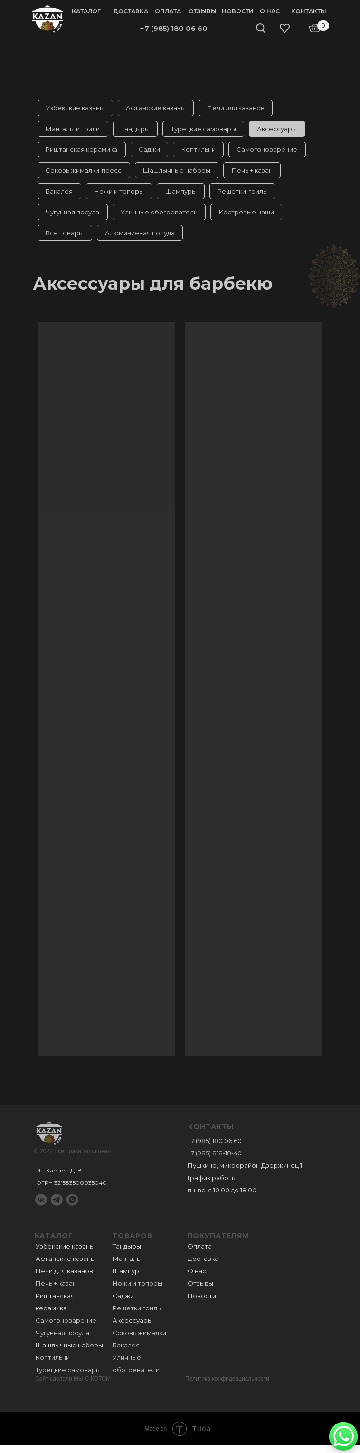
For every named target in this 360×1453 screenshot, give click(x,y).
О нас (270, 11)
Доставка (130, 11)
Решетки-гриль (247, 196)
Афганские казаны (158, 108)
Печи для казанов (239, 108)
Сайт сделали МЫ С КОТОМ (73, 1386)
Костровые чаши (250, 218)
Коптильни (202, 152)
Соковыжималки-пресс (85, 174)
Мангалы (127, 1266)
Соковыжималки (139, 1340)
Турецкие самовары (207, 130)
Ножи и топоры (121, 196)
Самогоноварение (272, 152)
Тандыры (137, 130)
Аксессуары (283, 130)
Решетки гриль (137, 1315)
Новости (238, 11)
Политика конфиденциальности (227, 1386)
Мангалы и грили (74, 130)
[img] (47, 18)
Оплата (168, 11)
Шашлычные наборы (179, 174)
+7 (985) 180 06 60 (174, 28)
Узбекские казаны (76, 108)
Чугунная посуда (73, 218)
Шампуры (184, 196)
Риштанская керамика (82, 152)
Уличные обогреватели (161, 218)
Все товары (66, 239)
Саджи (151, 152)
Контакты (308, 11)
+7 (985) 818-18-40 (215, 1160)
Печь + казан (256, 174)
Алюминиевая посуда (142, 239)
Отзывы (203, 11)
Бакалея (60, 196)
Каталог (86, 11)
